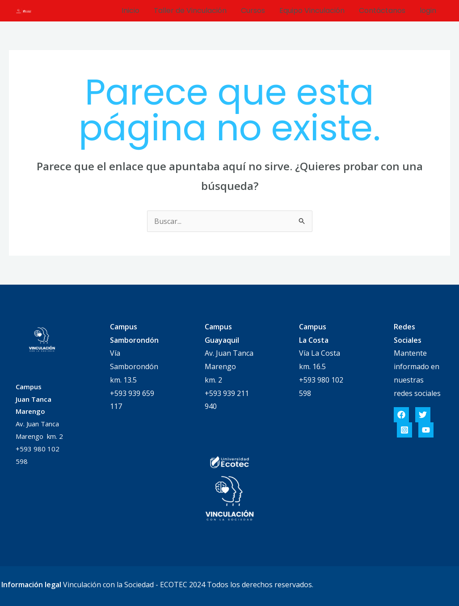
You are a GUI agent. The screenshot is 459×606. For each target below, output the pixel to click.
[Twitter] (422, 414)
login (428, 10)
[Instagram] (404, 430)
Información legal (31, 584)
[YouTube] (426, 430)
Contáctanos (382, 10)
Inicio (130, 10)
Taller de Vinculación (190, 10)
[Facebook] (401, 414)
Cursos (253, 10)
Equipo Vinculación (312, 10)
